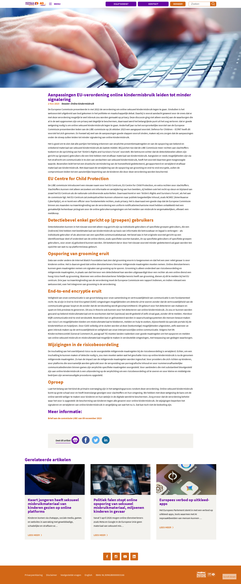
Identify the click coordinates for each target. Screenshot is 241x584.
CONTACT (153, 3)
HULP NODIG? (121, 3)
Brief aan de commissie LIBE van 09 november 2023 (75, 418)
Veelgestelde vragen (71, 574)
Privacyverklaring (34, 574)
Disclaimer (51, 574)
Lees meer (34, 535)
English (88, 574)
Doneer (177, 3)
